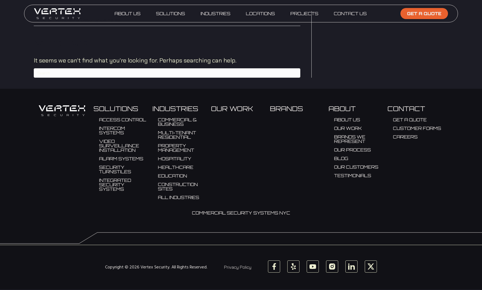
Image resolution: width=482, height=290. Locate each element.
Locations (260, 13)
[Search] (167, 73)
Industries (215, 13)
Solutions (170, 13)
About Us (127, 13)
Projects (304, 13)
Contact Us (350, 13)
